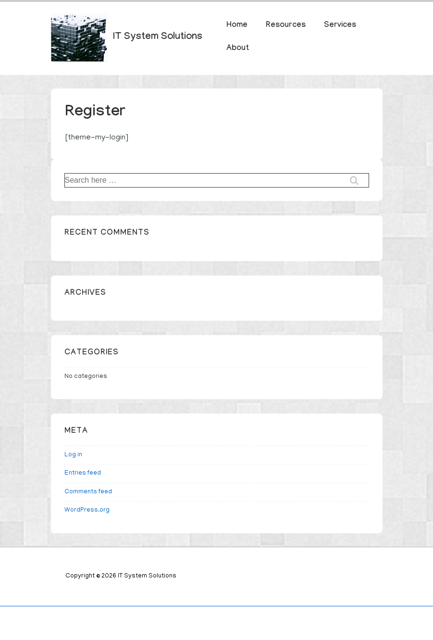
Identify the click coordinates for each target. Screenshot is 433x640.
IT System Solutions (157, 37)
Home (236, 25)
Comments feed (88, 492)
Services (340, 25)
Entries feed (82, 473)
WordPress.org (87, 510)
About (237, 48)
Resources (286, 25)
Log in (73, 455)
